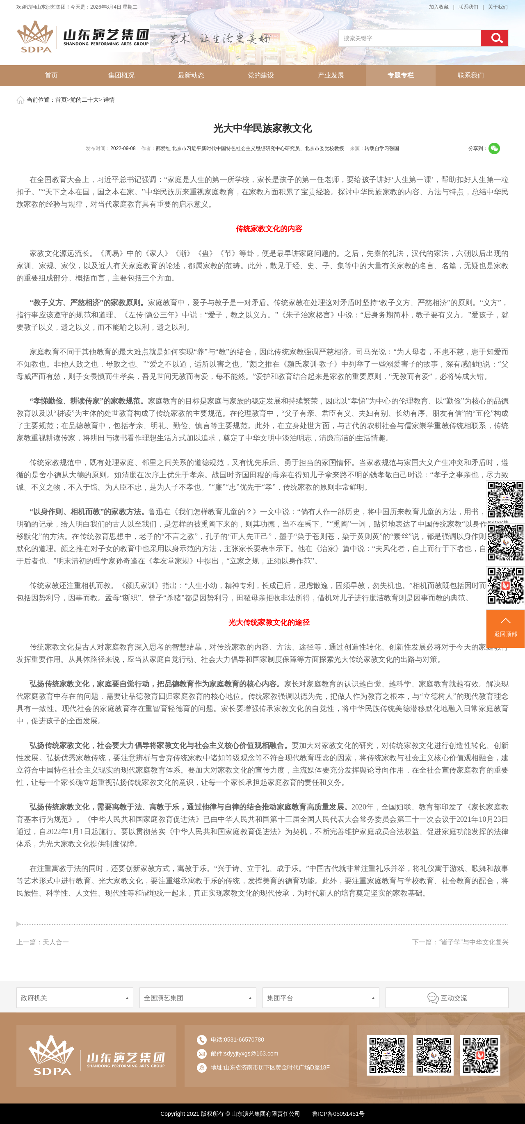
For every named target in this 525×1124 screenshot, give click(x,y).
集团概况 (121, 75)
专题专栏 (401, 75)
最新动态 (191, 75)
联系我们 (468, 7)
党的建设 (261, 75)
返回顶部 (505, 626)
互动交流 (447, 997)
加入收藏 (439, 7)
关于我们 (498, 7)
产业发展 (331, 75)
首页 (51, 75)
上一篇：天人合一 (42, 942)
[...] (410, 38)
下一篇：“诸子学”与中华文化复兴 (460, 942)
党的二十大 (84, 100)
